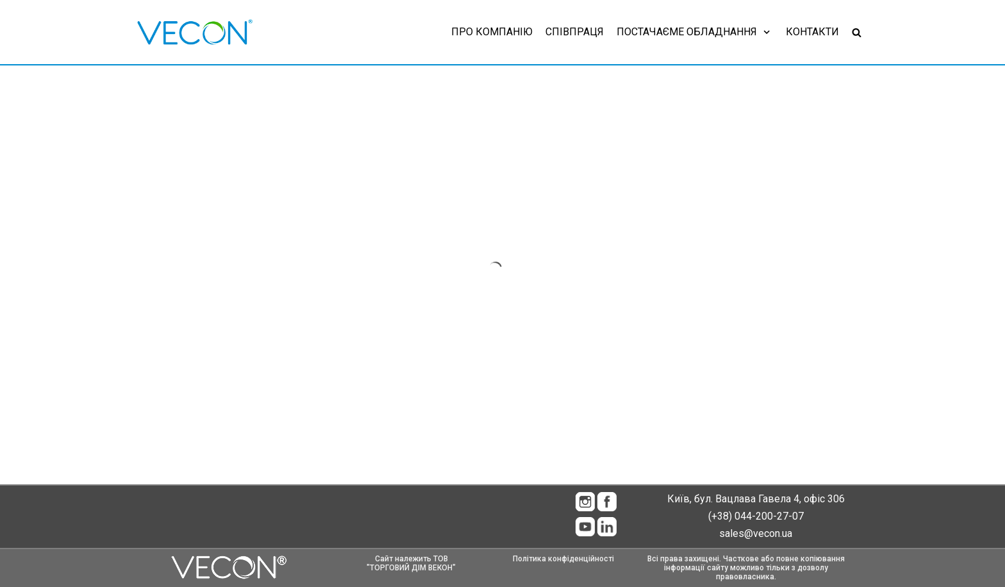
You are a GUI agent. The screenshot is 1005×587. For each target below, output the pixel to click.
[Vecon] (195, 32)
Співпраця (574, 32)
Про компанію (492, 32)
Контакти (812, 32)
